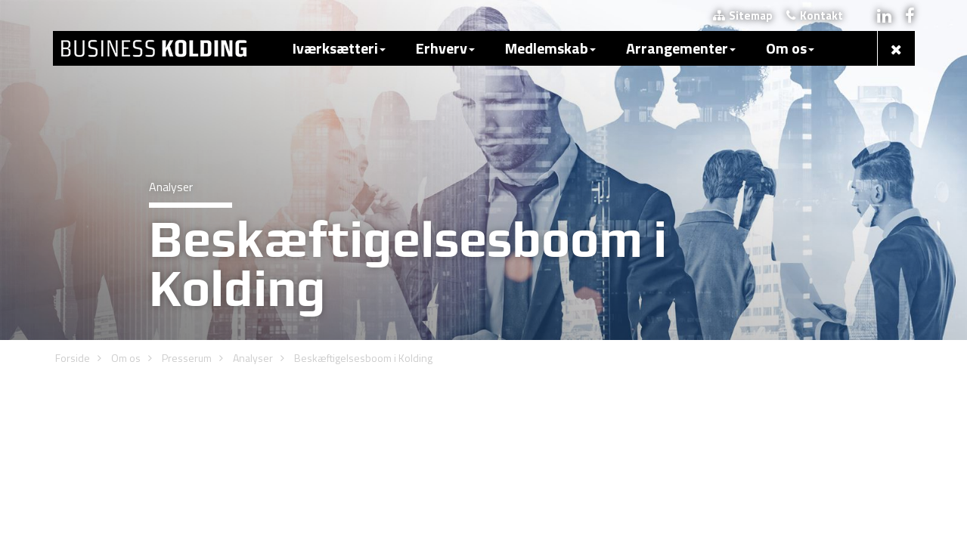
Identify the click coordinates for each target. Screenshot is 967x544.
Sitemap (743, 15)
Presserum (187, 169)
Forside (72, 169)
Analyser (253, 169)
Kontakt (814, 15)
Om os (126, 169)
